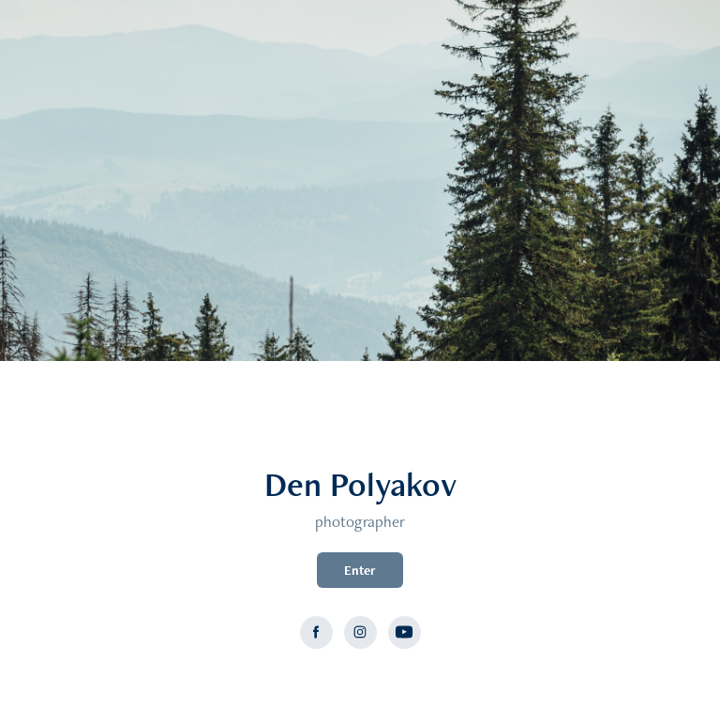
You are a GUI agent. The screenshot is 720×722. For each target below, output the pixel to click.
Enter (360, 570)
